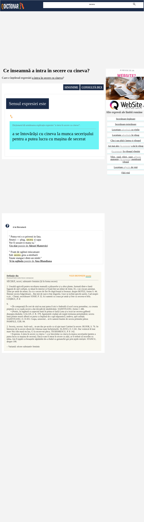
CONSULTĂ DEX (92, 87)
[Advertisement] (72, 35)
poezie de (28, 245)
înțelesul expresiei (20, 77)
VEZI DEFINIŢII (80, 276)
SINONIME (71, 87)
